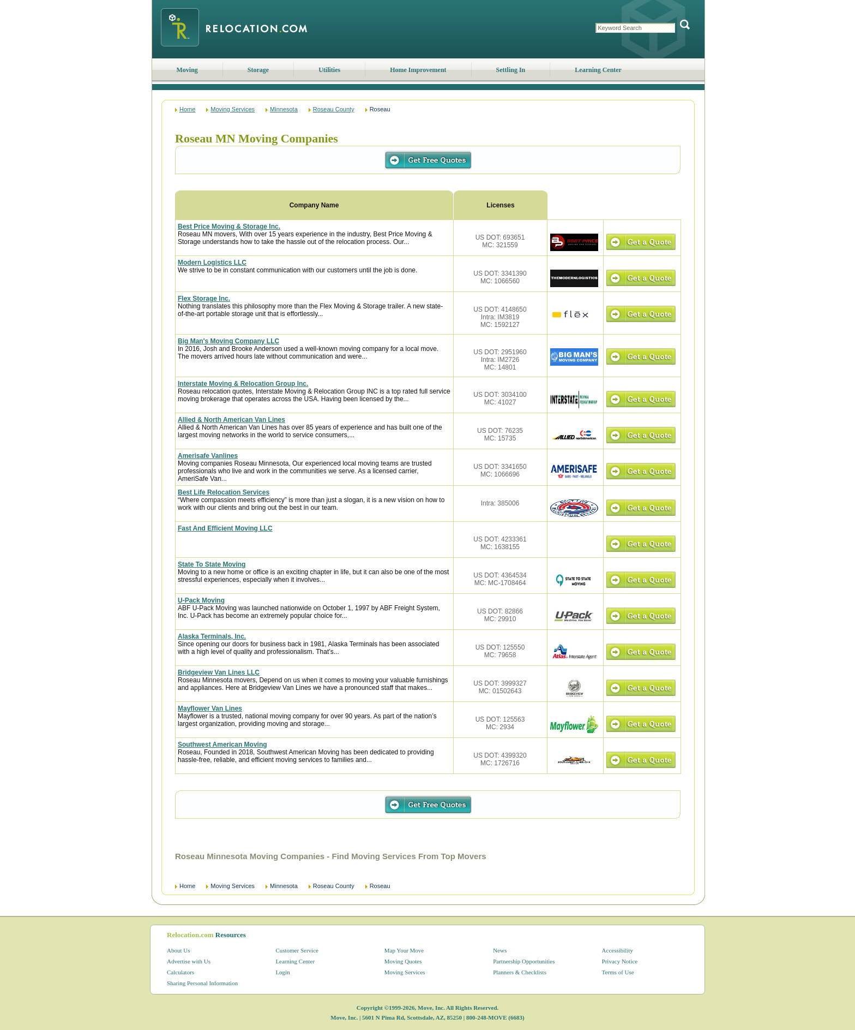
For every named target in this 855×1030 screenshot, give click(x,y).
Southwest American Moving (222, 744)
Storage (258, 70)
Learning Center (598, 70)
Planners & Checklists (519, 972)
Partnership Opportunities (524, 961)
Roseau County (333, 109)
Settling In (511, 70)
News (500, 950)
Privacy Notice (620, 961)
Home (187, 109)
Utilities (329, 70)
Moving (187, 70)
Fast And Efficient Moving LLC (225, 528)
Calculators (180, 972)
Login (282, 972)
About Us (178, 950)
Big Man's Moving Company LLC (228, 341)
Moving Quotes (403, 961)
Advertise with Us (188, 961)
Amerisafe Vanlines (208, 456)
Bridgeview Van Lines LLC (219, 672)
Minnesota (284, 109)
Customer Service (296, 950)
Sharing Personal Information (202, 983)
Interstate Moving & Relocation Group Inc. (243, 384)
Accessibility (617, 950)
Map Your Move (404, 950)
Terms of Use (618, 972)
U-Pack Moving (201, 600)
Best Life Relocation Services (223, 492)
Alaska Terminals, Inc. (212, 636)
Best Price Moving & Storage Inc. (229, 226)
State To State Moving (211, 564)
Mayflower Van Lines (210, 708)
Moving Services (232, 109)
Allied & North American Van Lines (231, 420)
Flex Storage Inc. (204, 298)
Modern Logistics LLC (212, 262)
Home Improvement (418, 70)
